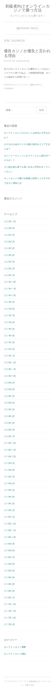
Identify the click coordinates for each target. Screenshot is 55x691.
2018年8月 (9, 550)
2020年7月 (9, 396)
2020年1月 (9, 436)
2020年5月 (9, 409)
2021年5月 (9, 328)
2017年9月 (9, 624)
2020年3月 (9, 422)
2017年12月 (10, 604)
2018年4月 (9, 577)
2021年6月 (9, 322)
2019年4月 (9, 496)
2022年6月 (9, 241)
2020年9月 (9, 382)
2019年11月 (10, 449)
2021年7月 (9, 315)
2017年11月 (10, 610)
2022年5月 (9, 248)
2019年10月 (10, 456)
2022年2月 (9, 268)
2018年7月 (9, 557)
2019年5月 (9, 490)
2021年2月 (9, 348)
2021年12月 (10, 281)
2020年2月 (9, 429)
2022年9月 (9, 228)
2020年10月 (10, 375)
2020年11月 (10, 369)
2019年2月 (9, 510)
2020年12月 (10, 362)
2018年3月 (9, 584)
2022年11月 (10, 221)
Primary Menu (28, 28)
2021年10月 (10, 295)
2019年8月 (9, 469)
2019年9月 (9, 463)
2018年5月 (9, 570)
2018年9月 (9, 543)
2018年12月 (10, 523)
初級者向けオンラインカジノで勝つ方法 (27, 8)
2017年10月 (10, 617)
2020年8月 (9, 389)
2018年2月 (9, 590)
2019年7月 (9, 476)
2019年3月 (9, 503)
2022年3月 (9, 261)
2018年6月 (9, 563)
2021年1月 (9, 355)
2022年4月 (9, 255)
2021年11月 (10, 288)
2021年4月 (9, 335)
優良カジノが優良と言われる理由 (27, 53)
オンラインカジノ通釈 (24, 84)
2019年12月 (10, 442)
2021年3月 (9, 342)
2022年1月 (9, 275)
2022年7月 (9, 234)
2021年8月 (9, 308)
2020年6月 (9, 402)
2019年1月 (9, 516)
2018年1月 (9, 597)
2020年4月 (9, 416)
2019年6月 (9, 483)
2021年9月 (9, 301)
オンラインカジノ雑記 (15, 653)
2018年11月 (10, 530)
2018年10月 (10, 537)
